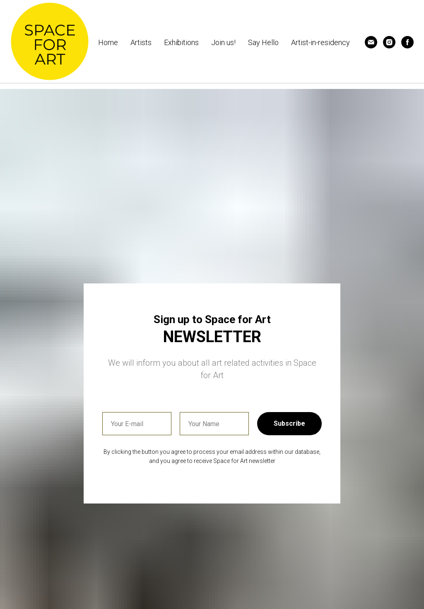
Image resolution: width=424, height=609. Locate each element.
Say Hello (263, 42)
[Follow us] (389, 42)
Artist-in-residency (320, 42)
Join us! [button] (223, 42)
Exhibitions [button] (181, 42)
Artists (141, 42)
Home (108, 42)
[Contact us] (371, 42)
